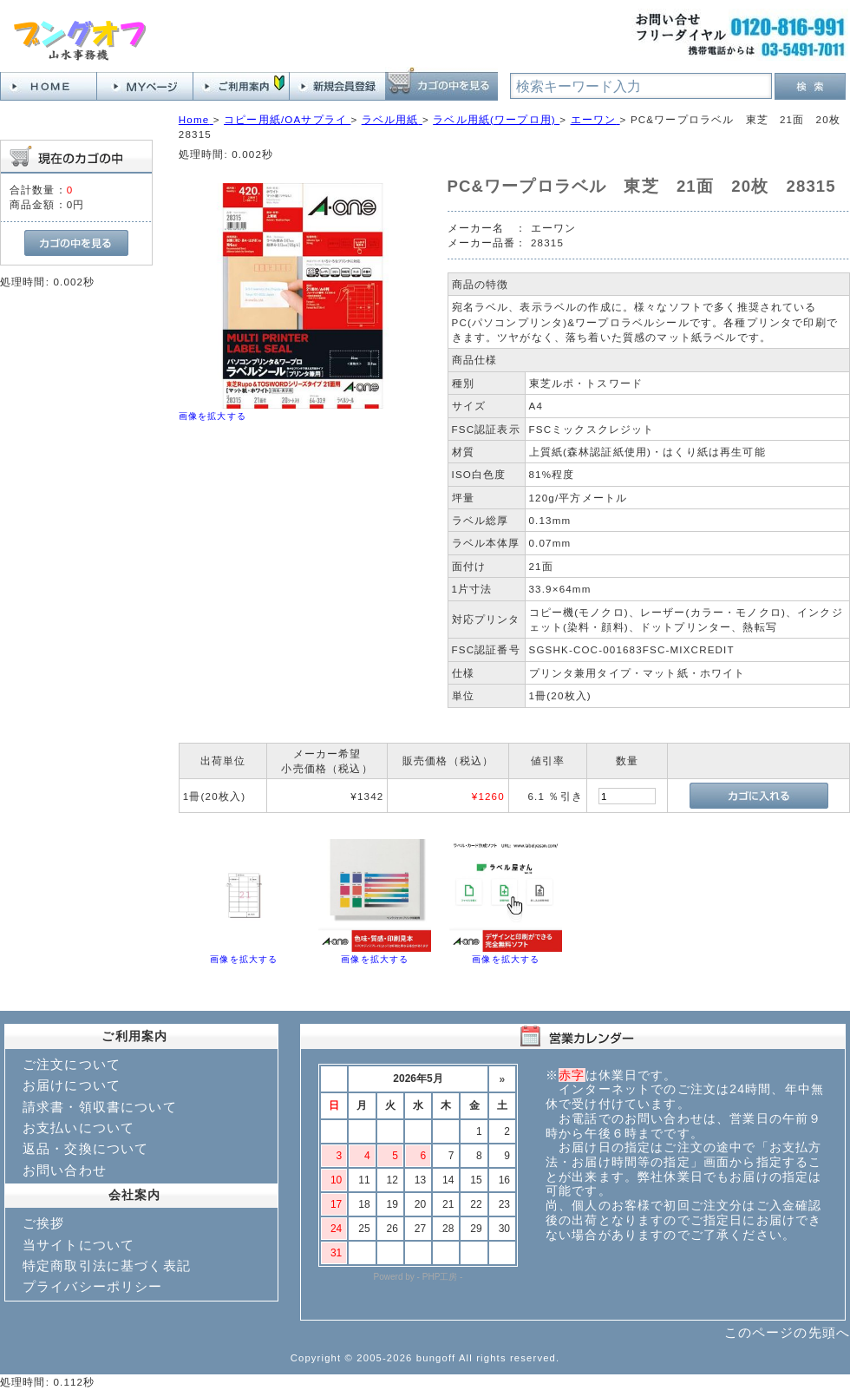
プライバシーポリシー (93, 1286)
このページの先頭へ (787, 1332)
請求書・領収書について (100, 1106)
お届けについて (72, 1085)
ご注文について (72, 1064)
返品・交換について (85, 1148)
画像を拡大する (212, 416)
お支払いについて (78, 1127)
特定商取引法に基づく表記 (107, 1265)
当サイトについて (78, 1244)
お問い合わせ (65, 1170)
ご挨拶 (43, 1223)
